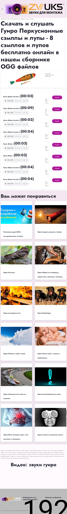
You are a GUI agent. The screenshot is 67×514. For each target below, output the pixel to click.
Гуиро (32, 19)
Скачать (57, 97)
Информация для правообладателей (30, 498)
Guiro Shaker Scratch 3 (11, 168)
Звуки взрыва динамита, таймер (49, 232)
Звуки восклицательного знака (49, 394)
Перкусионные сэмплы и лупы (20, 19)
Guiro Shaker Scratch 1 (11, 97)
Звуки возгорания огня (11, 313)
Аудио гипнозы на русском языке (50, 435)
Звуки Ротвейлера (44, 313)
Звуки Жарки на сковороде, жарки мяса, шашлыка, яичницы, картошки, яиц (50, 276)
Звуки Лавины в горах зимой (14, 354)
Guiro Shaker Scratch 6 (11, 108)
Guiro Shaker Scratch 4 (12, 132)
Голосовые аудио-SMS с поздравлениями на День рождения (13, 236)
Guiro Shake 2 (8, 144)
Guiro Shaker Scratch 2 (11, 120)
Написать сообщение (53, 497)
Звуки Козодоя (9, 272)
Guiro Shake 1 (8, 156)
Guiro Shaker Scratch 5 (11, 179)
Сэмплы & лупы (5, 19)
